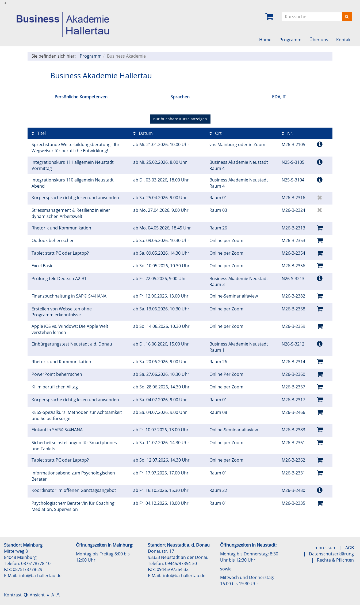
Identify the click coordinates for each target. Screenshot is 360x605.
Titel (39, 133)
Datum (143, 133)
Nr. (287, 133)
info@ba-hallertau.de (40, 575)
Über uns (318, 40)
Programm (290, 40)
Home (265, 40)
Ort (215, 133)
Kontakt (344, 40)
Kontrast (16, 595)
